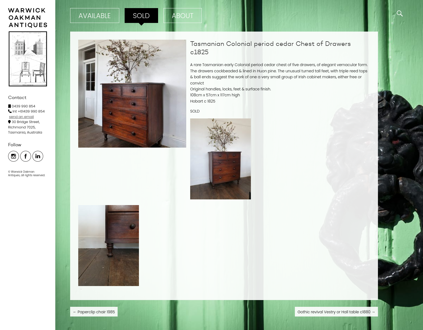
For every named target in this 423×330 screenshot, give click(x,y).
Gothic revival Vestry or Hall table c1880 (336, 312)
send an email (21, 116)
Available (95, 16)
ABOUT (182, 16)
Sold (141, 16)
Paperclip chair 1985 (94, 312)
